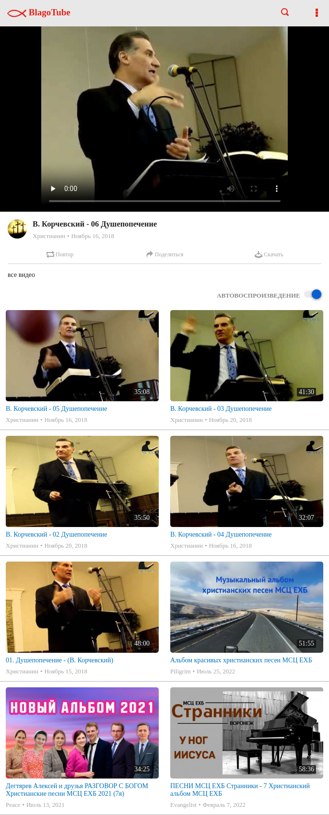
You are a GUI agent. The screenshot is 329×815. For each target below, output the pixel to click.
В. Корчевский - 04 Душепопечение (220, 534)
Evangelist (183, 804)
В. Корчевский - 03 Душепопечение (220, 408)
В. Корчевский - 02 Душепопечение (56, 534)
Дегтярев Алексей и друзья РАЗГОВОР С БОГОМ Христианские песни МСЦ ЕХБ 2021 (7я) (77, 789)
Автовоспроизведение (269, 295)
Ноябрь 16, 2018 (92, 236)
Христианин (49, 236)
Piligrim (180, 671)
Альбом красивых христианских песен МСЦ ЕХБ (241, 660)
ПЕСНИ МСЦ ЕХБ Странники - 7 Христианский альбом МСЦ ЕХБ (240, 789)
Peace (13, 804)
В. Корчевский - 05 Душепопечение (56, 408)
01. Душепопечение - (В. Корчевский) (59, 660)
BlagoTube (38, 12)
